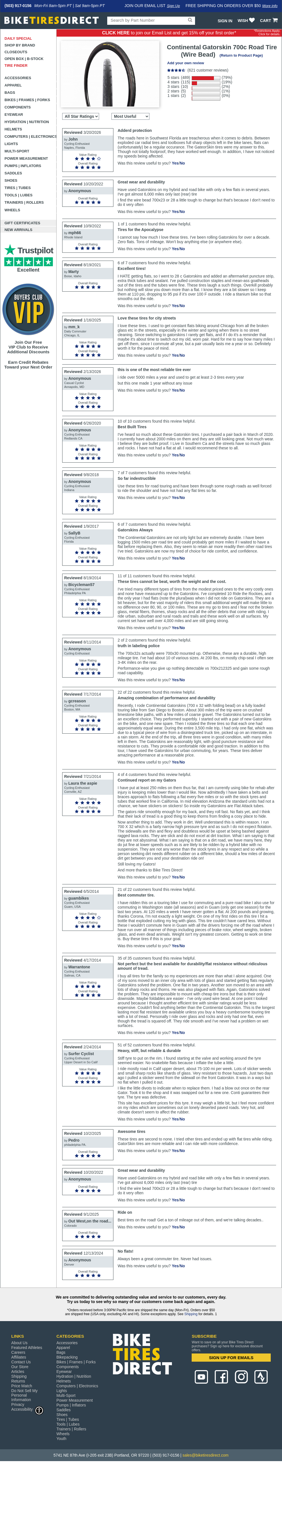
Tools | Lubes (18, 195)
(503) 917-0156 (18, 5)
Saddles (13, 173)
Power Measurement (26, 158)
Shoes (11, 180)
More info (269, 6)
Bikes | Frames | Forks (27, 100)
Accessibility (27, 1409)
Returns (18, 1381)
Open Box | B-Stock (24, 59)
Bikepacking (67, 1357)
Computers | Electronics (31, 136)
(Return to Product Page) (241, 55)
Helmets (13, 129)
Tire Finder (16, 65)
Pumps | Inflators (23, 166)
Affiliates (18, 1357)
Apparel (13, 85)
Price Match (21, 1386)
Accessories (18, 78)
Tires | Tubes (18, 188)
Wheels (12, 210)
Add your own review (185, 63)
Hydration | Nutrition (27, 122)
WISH (247, 20)
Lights (11, 144)
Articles (17, 1371)
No (182, 163)
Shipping (191, 1314)
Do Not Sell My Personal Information (24, 1395)
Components (18, 107)
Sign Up (173, 6)
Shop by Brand (20, 45)
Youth (61, 1438)
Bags (10, 92)
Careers (18, 1352)
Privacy (17, 1404)
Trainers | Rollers (24, 202)
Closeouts (16, 52)
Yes (175, 163)
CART (269, 20)
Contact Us (21, 1362)
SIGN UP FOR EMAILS (231, 1357)
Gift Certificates (22, 223)
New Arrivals (18, 230)
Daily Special (18, 38)
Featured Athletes (26, 1347)
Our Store (19, 1366)
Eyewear (14, 114)
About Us (19, 1343)
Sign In (225, 21)
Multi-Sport (17, 151)
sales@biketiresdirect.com (205, 1455)
